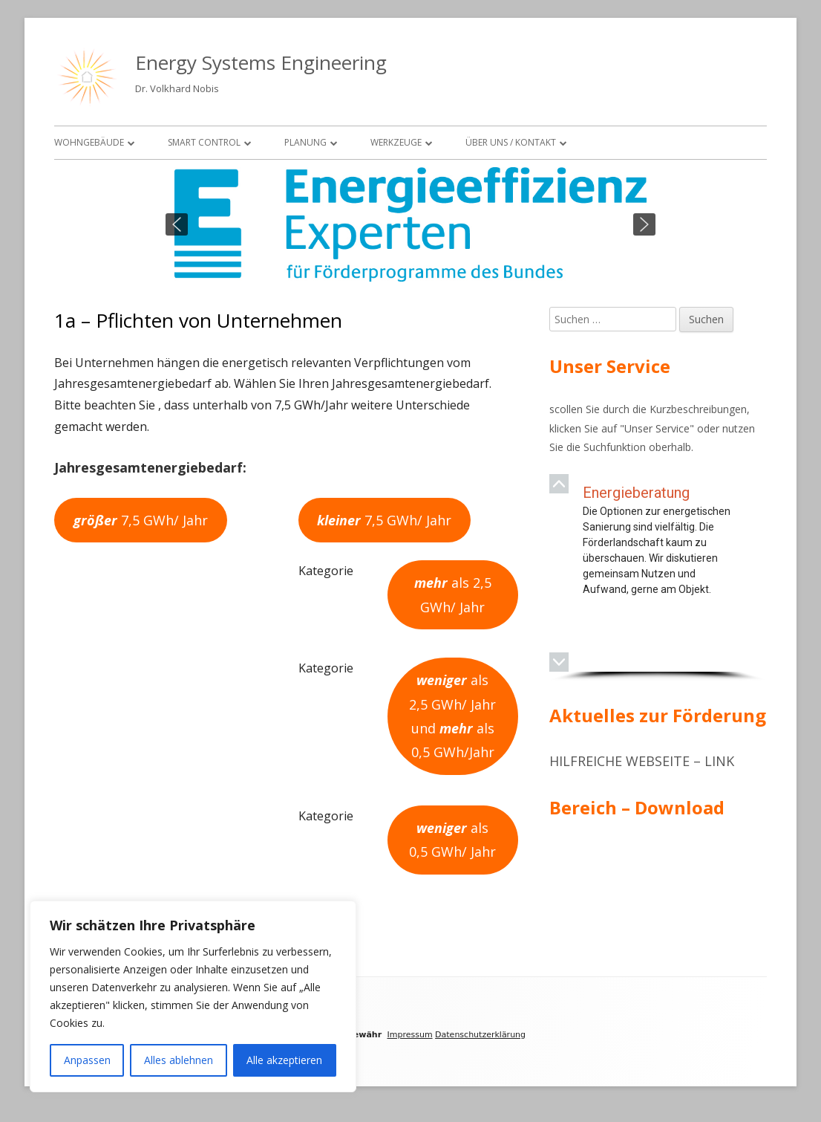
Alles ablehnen (178, 1060)
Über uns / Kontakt (510, 142)
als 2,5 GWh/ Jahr (452, 594)
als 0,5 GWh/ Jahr (452, 839)
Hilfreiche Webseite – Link (641, 761)
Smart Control (204, 142)
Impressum (409, 1035)
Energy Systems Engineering (261, 62)
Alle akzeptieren (284, 1060)
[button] (177, 224)
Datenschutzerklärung (480, 1035)
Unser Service (657, 428)
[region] (410, 224)
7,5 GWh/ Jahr (140, 520)
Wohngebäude (89, 142)
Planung (305, 142)
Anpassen (87, 1060)
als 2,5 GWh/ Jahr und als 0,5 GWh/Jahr (452, 716)
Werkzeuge (396, 142)
